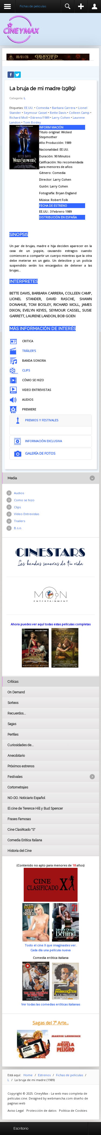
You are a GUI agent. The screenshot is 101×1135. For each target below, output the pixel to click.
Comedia (42, 108)
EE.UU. (28, 108)
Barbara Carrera (63, 108)
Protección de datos (41, 1110)
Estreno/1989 (39, 117)
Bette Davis (58, 113)
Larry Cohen (61, 117)
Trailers (19, 521)
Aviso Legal (16, 1110)
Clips (17, 507)
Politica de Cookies (73, 1110)
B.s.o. (18, 528)
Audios (19, 493)
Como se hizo (24, 500)
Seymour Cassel (35, 113)
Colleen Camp (79, 113)
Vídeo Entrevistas (26, 514)
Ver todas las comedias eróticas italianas (50, 1004)
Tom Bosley (32, 122)
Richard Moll (18, 117)
